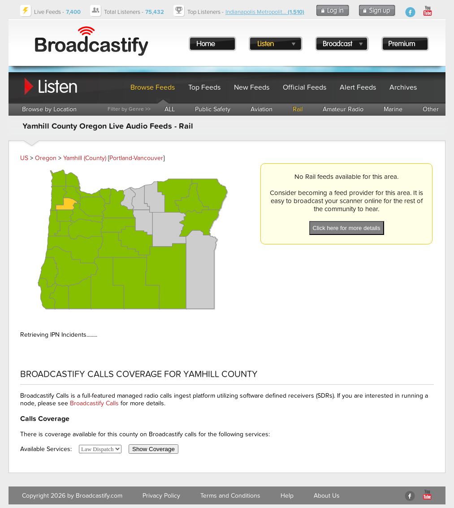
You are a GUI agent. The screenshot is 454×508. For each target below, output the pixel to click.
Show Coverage (153, 449)
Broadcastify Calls (94, 403)
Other (431, 109)
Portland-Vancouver (136, 158)
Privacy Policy (161, 495)
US (24, 158)
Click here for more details (346, 228)
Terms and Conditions (230, 495)
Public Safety (212, 109)
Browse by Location (49, 109)
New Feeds (251, 87)
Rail (298, 109)
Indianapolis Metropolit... (264, 12)
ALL (169, 109)
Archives (403, 87)
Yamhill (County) (84, 158)
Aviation (261, 109)
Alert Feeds (358, 87)
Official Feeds (304, 87)
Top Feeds (204, 87)
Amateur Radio (343, 109)
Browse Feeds (152, 87)
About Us (327, 495)
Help (287, 495)
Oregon (45, 158)
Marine (393, 109)
